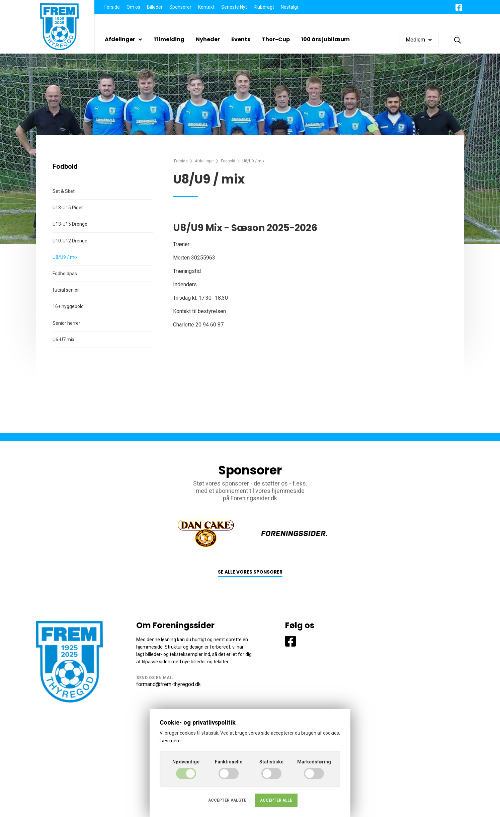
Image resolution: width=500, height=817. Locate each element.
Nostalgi (289, 7)
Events (240, 39)
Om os (133, 7)
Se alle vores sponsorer (250, 572)
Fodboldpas (65, 273)
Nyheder (208, 39)
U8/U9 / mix (65, 257)
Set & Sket (64, 191)
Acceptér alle (276, 800)
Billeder (155, 7)
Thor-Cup (276, 39)
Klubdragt (264, 7)
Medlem (419, 39)
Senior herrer (66, 323)
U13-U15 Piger (68, 207)
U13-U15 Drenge (70, 224)
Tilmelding (168, 39)
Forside (112, 7)
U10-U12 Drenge (70, 240)
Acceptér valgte (227, 800)
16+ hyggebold (68, 306)
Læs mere (170, 740)
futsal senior (66, 290)
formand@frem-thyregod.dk (168, 684)
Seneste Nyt (234, 7)
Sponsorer (180, 7)
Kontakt (206, 7)
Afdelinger (123, 39)
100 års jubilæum (325, 39)
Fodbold (228, 161)
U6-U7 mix (63, 339)
